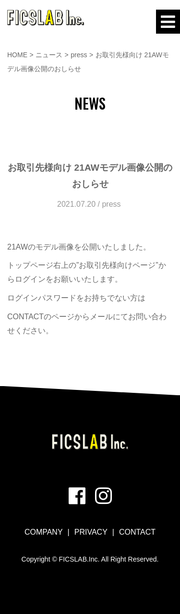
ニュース (49, 55)
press (79, 55)
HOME (17, 55)
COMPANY (43, 532)
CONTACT (137, 532)
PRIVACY (91, 532)
